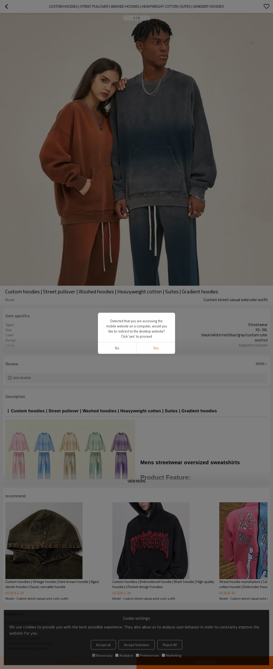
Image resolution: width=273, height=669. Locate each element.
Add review (22, 377)
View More (136, 349)
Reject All (170, 644)
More (260, 363)
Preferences (147, 655)
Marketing (171, 655)
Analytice (124, 655)
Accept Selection (136, 644)
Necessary (102, 655)
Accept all (103, 644)
